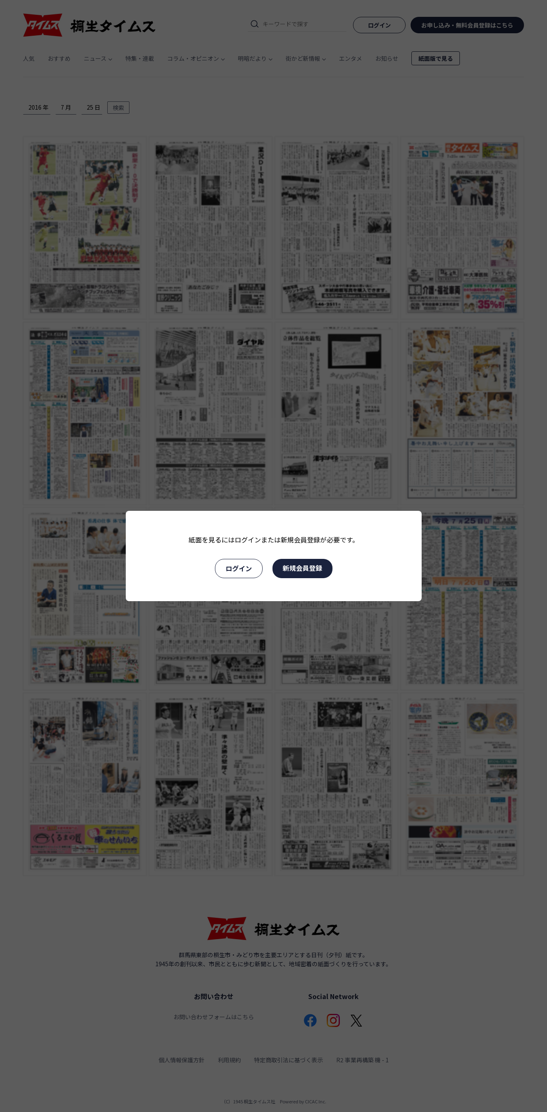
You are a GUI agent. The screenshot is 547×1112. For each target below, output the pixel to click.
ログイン (239, 568)
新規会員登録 (302, 568)
